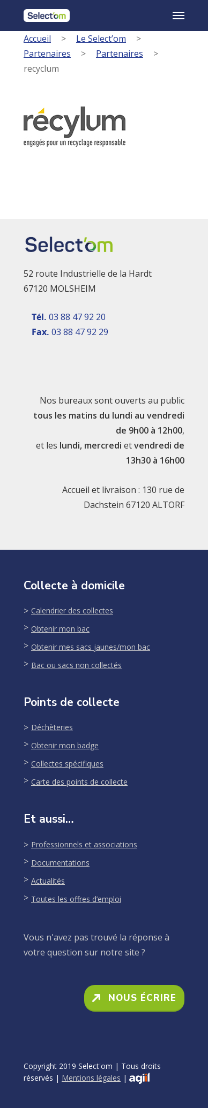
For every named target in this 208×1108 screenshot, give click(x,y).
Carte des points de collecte (79, 782)
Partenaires (47, 53)
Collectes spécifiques (67, 763)
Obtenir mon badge (65, 745)
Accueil (37, 38)
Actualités (48, 881)
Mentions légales (91, 1078)
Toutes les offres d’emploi (76, 899)
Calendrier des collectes (72, 610)
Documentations (60, 862)
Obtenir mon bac (60, 629)
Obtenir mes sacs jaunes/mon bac (90, 647)
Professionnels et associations (84, 844)
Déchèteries (52, 727)
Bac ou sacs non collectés (76, 665)
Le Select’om (101, 38)
